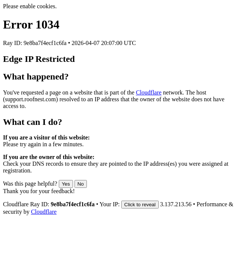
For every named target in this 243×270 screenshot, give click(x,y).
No (81, 184)
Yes (66, 184)
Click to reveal (140, 204)
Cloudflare (148, 92)
